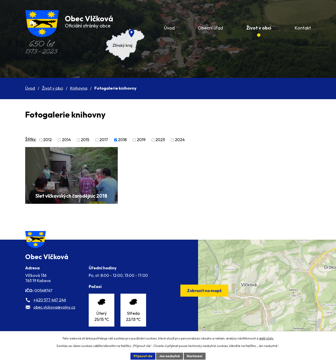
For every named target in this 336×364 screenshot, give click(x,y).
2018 (122, 140)
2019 (141, 140)
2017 (103, 140)
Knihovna (78, 88)
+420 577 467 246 (49, 306)
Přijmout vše (142, 356)
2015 (85, 140)
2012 (47, 140)
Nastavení (195, 356)
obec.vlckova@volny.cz (54, 313)
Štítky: (30, 139)
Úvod (30, 88)
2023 (160, 140)
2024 (180, 140)
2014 (66, 140)
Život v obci (52, 88)
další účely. (266, 338)
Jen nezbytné (169, 356)
